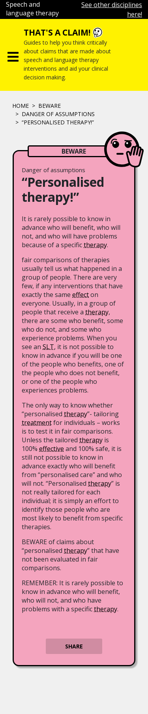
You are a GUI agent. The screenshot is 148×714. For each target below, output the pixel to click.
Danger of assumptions (58, 114)
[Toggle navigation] (13, 55)
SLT (48, 346)
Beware (49, 105)
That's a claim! (57, 32)
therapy (95, 245)
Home (20, 105)
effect (80, 294)
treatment (37, 422)
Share (74, 646)
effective (51, 448)
